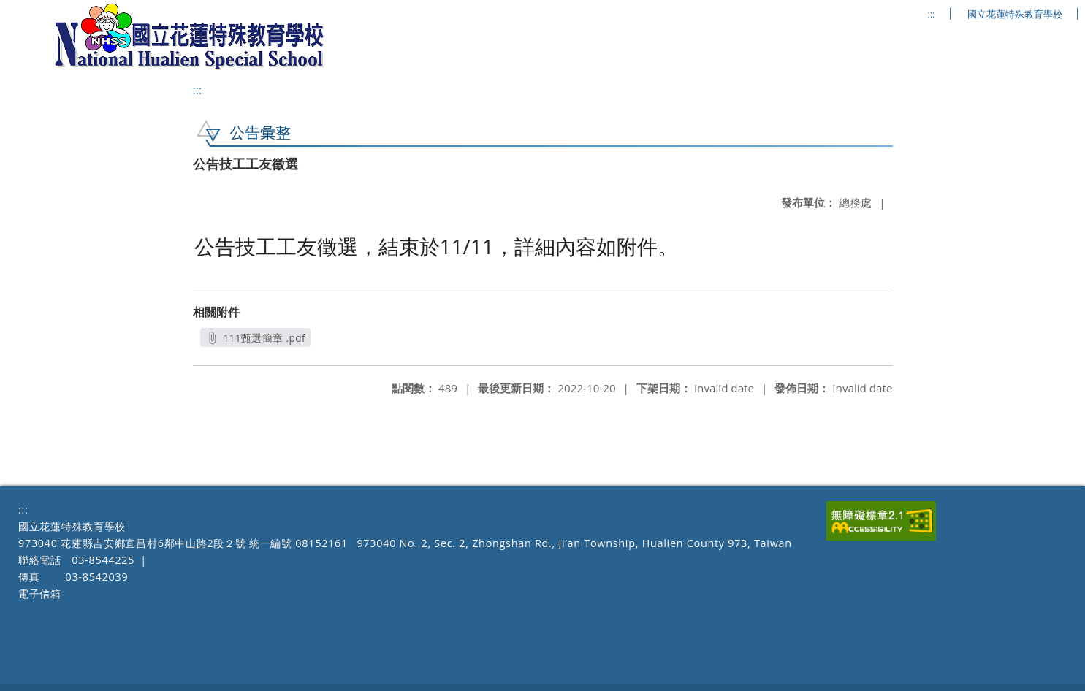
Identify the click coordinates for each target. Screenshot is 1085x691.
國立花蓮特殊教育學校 (1014, 14)
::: (931, 14)
